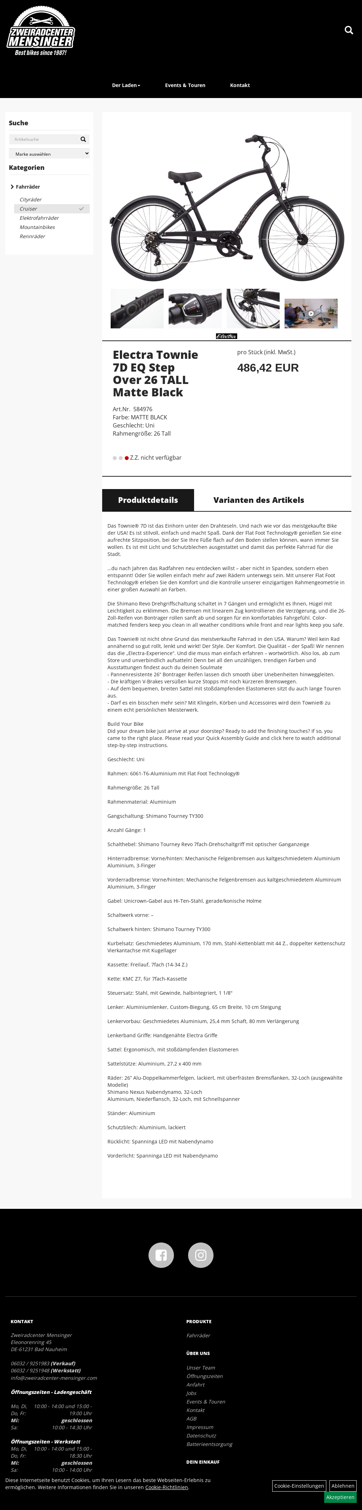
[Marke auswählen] (49, 153)
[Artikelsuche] (349, 30)
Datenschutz (201, 1435)
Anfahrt (195, 1384)
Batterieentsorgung (209, 1444)
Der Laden (126, 85)
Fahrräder (28, 186)
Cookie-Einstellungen (299, 1485)
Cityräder (30, 199)
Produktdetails (148, 499)
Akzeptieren (340, 1497)
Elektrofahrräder (39, 217)
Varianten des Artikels (259, 499)
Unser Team (200, 1367)
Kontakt (240, 85)
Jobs (191, 1393)
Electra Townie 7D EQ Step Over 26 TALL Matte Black (155, 373)
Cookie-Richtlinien (166, 1487)
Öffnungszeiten (204, 1376)
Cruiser (28, 208)
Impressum (199, 1427)
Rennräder (32, 236)
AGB (191, 1418)
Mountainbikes (37, 227)
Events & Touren (185, 85)
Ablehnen (343, 1485)
